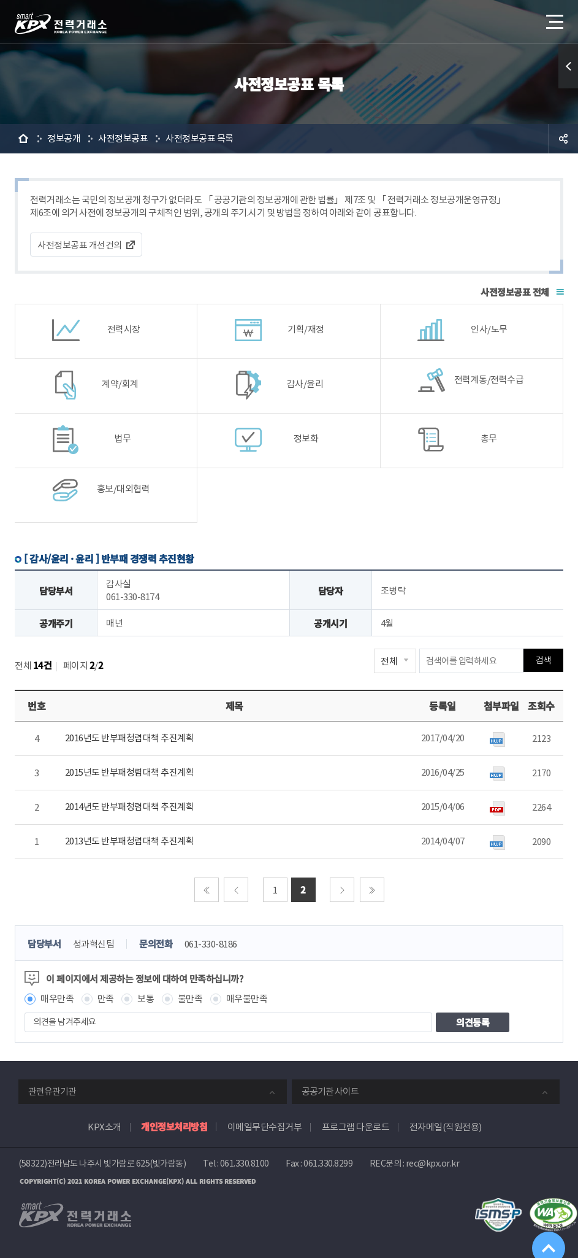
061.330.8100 (244, 1163)
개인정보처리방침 (174, 1126)
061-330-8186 (210, 944)
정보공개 (63, 138)
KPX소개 (104, 1127)
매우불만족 (247, 999)
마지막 (372, 890)
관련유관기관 (52, 1091)
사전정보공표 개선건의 (79, 245)
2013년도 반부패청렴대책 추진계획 (129, 841)
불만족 (190, 999)
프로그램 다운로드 (356, 1127)
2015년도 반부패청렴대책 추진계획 (129, 772)
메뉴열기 (553, 18)
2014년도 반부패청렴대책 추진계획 (129, 806)
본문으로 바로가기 (0, 0)
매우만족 (57, 999)
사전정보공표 (123, 138)
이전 (236, 890)
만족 (105, 999)
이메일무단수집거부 (264, 1127)
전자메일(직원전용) (445, 1127)
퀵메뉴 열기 (568, 66)
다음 (342, 890)
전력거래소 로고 (61, 23)
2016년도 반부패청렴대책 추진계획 (129, 738)
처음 (206, 890)
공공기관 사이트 (330, 1091)
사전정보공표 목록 (199, 138)
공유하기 (563, 138)
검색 (543, 660)
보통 (145, 999)
